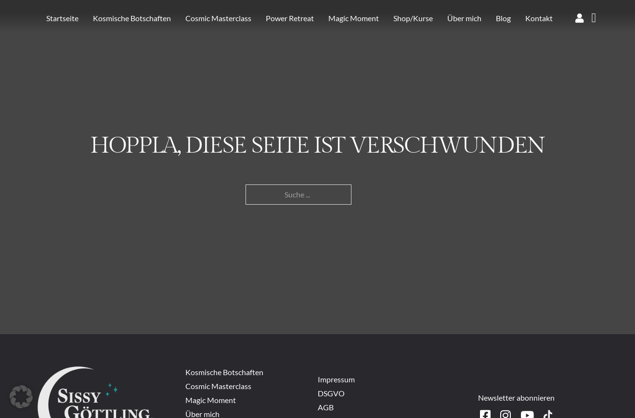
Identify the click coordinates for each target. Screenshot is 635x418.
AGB (326, 407)
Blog (503, 18)
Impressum (337, 379)
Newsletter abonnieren (516, 397)
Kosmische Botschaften (132, 18)
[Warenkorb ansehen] (594, 18)
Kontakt (539, 18)
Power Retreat (290, 18)
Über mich (464, 18)
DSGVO (331, 393)
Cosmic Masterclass (218, 18)
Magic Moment (353, 18)
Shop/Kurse (413, 18)
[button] (21, 397)
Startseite (62, 18)
